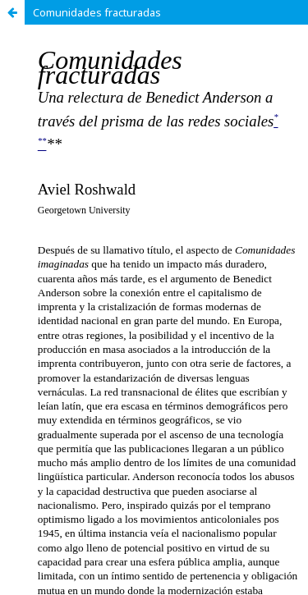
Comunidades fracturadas (97, 12)
